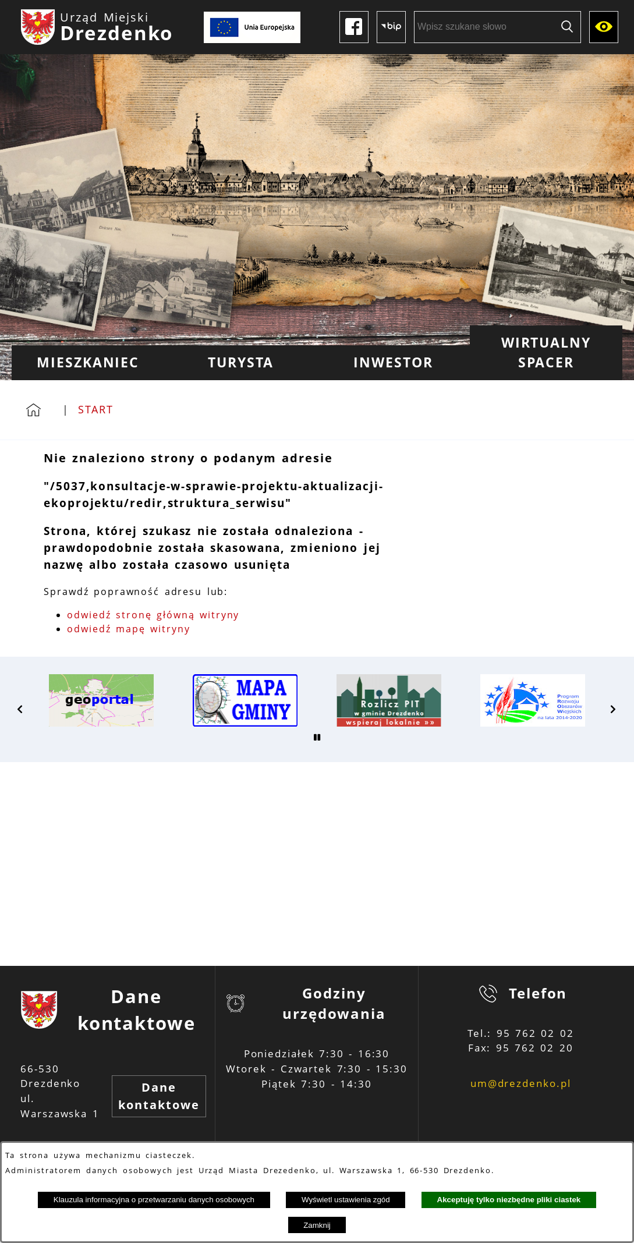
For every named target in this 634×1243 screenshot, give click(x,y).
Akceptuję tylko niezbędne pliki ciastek (509, 1199)
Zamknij (317, 1225)
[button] (20, 709)
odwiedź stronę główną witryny (153, 614)
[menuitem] (88, 362)
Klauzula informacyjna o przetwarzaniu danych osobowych (154, 1199)
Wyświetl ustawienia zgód (346, 1199)
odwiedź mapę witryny (128, 628)
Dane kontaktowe (158, 1096)
